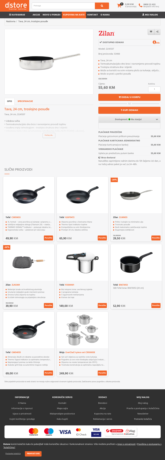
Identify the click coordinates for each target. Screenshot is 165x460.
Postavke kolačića (13, 453)
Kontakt (92, 15)
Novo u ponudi (51, 15)
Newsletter (142, 414)
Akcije (36, 15)
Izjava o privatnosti (22, 414)
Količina (151, 84)
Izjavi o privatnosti (126, 444)
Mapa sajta (62, 408)
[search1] (102, 5)
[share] (157, 32)
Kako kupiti (62, 419)
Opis (9, 101)
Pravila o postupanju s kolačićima (143, 408)
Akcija (103, 408)
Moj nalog (150, 15)
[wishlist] (151, 32)
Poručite (48, 238)
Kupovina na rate (74, 15)
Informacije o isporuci (22, 408)
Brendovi (102, 403)
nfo (156, 43)
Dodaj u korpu (129, 97)
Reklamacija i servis (102, 419)
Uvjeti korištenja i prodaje (22, 419)
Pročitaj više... (49, 135)
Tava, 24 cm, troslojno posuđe (33, 21)
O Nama (22, 403)
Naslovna (10, 21)
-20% (114, 180)
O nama (105, 15)
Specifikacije (25, 101)
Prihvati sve (33, 453)
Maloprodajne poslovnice (62, 414)
